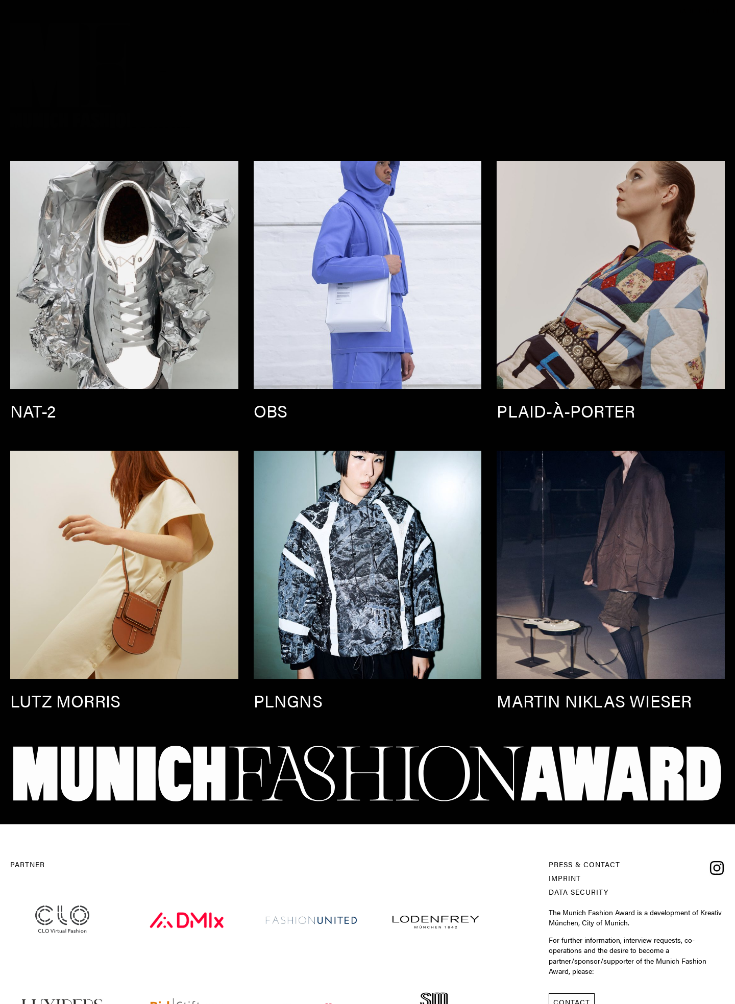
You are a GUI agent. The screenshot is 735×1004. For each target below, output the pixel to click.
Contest (611, 10)
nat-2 (33, 411)
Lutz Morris (65, 701)
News (380, 10)
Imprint (565, 878)
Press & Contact (584, 864)
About (344, 10)
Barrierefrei (702, 10)
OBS (271, 411)
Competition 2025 (438, 10)
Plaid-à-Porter (566, 411)
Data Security (578, 892)
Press (652, 10)
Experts (502, 10)
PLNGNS (288, 701)
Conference (556, 10)
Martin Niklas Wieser (594, 701)
